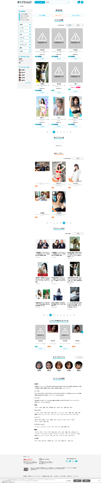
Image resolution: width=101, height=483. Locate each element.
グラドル (39, 432)
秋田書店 (37, 386)
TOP (18, 6)
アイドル (47, 432)
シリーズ (21, 31)
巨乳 (47, 412)
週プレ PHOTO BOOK (39, 393)
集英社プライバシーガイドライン (34, 476)
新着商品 (20, 59)
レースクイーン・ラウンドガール (44, 433)
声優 (67, 432)
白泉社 (52, 388)
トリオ (43, 426)
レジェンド (48, 435)
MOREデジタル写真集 (65, 393)
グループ (50, 426)
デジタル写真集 (24, 14)
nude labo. (47, 402)
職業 (21, 47)
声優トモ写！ (37, 402)
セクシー (79, 419)
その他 (21, 51)
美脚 (71, 412)
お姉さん (45, 419)
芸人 (55, 435)
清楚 (37, 421)
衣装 (21, 34)
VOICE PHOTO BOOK (64, 400)
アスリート (63, 435)
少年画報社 (37, 388)
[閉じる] (99, 480)
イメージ (21, 41)
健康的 (38, 414)
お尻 (54, 412)
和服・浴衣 (68, 407)
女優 (54, 432)
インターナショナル (66, 414)
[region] (50, 480)
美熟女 (53, 419)
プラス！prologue (48, 400)
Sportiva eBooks (59, 395)
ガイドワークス (42, 386)
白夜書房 (56, 388)
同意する (86, 480)
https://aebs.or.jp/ (33, 469)
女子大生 (74, 432)
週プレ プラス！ (24, 18)
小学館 (79, 386)
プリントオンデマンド (74, 400)
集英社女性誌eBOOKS (39, 395)
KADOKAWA (49, 386)
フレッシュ (46, 414)
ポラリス (43, 402)
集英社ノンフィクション (50, 395)
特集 (19, 62)
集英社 (70, 386)
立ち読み (42, 58)
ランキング (21, 60)
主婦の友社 (75, 386)
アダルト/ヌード (71, 435)
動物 (64, 440)
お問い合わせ (69, 476)
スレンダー (39, 412)
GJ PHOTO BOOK (56, 393)
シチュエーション (23, 44)
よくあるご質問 (62, 476)
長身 (77, 412)
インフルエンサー (74, 433)
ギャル (75, 414)
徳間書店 (45, 388)
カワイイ (70, 419)
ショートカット (62, 412)
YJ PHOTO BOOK (48, 393)
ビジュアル (22, 37)
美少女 (38, 419)
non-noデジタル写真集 (75, 393)
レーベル (21, 27)
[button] (82, 332)
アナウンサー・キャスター (60, 433)
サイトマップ (75, 476)
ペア (37, 426)
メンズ (57, 440)
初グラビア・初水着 (48, 440)
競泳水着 (52, 407)
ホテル (57, 426)
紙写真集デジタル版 (39, 400)
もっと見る (79, 357)
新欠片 (49, 388)
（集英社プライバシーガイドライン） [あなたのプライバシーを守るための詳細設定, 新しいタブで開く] (8, 482)
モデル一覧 (28, 82)
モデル (61, 432)
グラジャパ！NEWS (25, 19)
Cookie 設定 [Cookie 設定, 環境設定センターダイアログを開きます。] (68, 480)
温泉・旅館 (65, 426)
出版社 (21, 24)
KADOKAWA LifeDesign (57, 386)
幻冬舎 (67, 386)
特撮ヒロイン (39, 435)
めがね (60, 407)
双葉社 (60, 388)
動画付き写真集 (55, 400)
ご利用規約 (25, 476)
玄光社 (64, 386)
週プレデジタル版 (24, 16)
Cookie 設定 (56, 476)
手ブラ (38, 440)
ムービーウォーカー (66, 388)
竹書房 (41, 388)
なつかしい (61, 419)
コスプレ (38, 407)
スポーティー (54, 414)
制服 (45, 407)
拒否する (77, 480)
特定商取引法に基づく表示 (47, 476)
